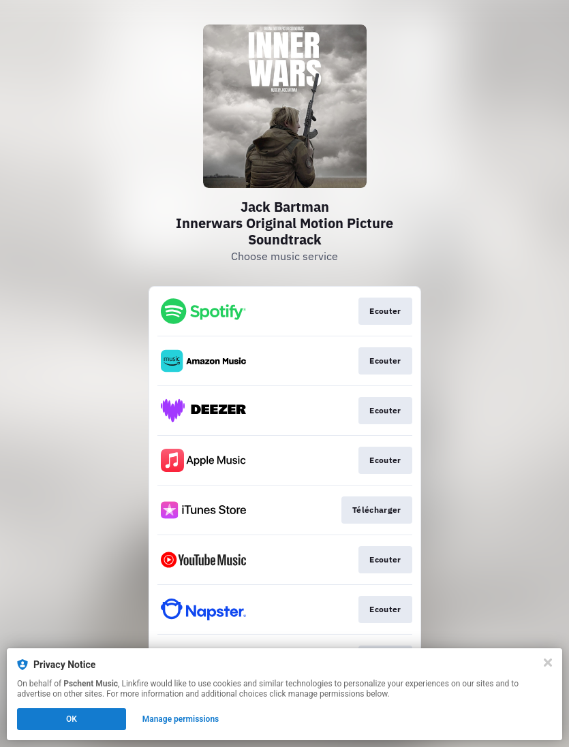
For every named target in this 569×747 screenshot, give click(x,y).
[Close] (548, 662)
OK (71, 719)
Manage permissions (180, 719)
